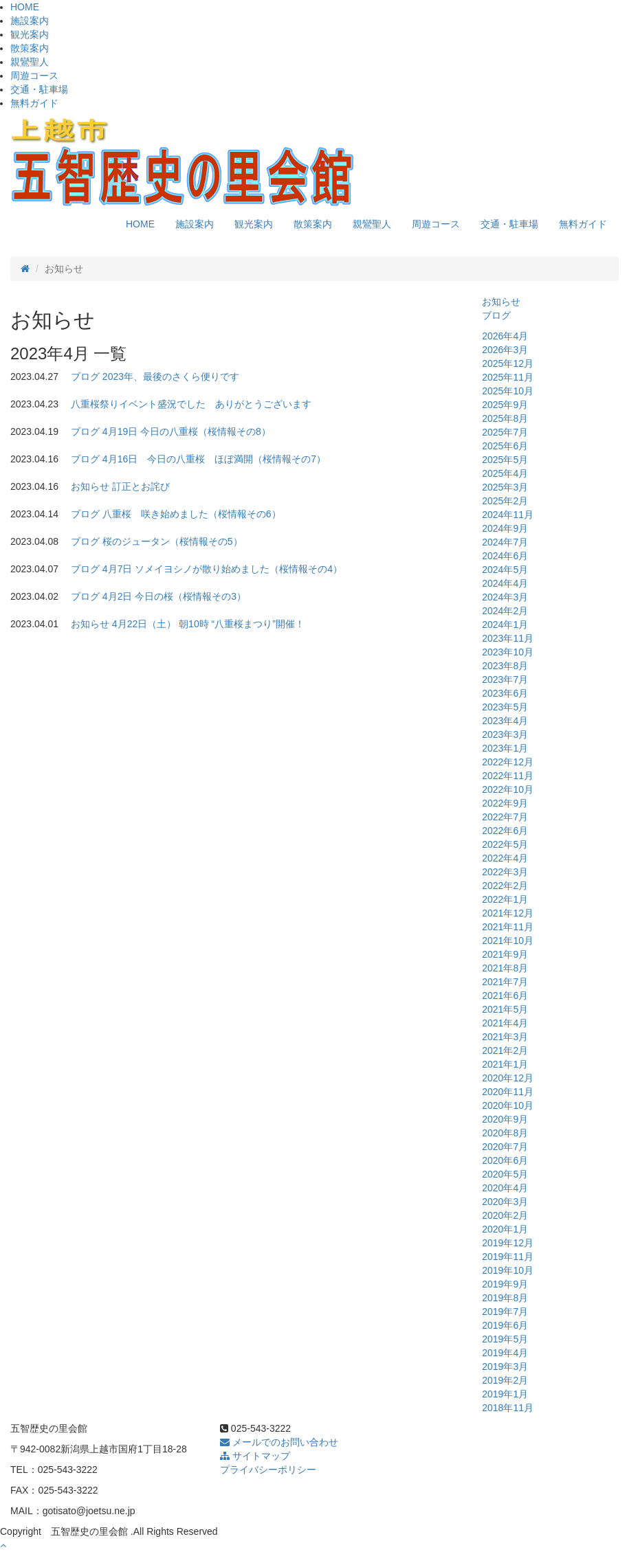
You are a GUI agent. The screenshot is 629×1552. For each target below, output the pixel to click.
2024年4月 (505, 583)
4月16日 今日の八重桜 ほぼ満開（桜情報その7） (214, 458)
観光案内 (29, 34)
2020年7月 (505, 1146)
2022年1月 (505, 899)
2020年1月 (505, 1229)
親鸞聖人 (29, 61)
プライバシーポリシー (268, 1469)
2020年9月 (505, 1119)
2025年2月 (505, 500)
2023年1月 (505, 748)
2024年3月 (505, 597)
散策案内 (29, 48)
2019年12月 (507, 1242)
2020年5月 (505, 1174)
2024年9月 (505, 528)
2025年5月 (505, 459)
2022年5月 (505, 844)
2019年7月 (505, 1311)
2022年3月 (505, 871)
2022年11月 (507, 775)
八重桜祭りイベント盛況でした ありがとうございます (191, 403)
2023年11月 (507, 638)
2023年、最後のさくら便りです (170, 376)
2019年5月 (505, 1339)
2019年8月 (505, 1297)
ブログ (85, 376)
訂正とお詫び (141, 486)
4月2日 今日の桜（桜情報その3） (174, 596)
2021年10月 (507, 940)
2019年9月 (505, 1284)
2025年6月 (505, 445)
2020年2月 (505, 1215)
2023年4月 (505, 720)
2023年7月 (505, 679)
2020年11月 (507, 1091)
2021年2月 (505, 1050)
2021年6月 (505, 995)
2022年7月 (505, 816)
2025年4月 (505, 473)
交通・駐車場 (39, 89)
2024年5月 (505, 569)
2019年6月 (505, 1325)
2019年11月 (507, 1256)
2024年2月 (505, 610)
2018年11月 (507, 1407)
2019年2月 (505, 1380)
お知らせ (90, 486)
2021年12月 (507, 913)
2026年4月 (505, 335)
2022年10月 (507, 789)
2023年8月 (505, 665)
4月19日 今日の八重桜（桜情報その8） (186, 431)
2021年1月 (505, 1064)
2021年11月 (507, 926)
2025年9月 (505, 404)
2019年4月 (505, 1352)
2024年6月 (505, 555)
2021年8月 (505, 968)
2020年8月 (505, 1132)
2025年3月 (505, 487)
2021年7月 (505, 981)
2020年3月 (505, 1201)
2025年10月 (507, 390)
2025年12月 (507, 363)
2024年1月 (505, 624)
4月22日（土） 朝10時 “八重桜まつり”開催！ (208, 623)
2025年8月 (505, 418)
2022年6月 (505, 830)
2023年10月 (507, 651)
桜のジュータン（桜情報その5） (172, 541)
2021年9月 (505, 954)
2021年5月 (505, 1009)
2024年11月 (507, 514)
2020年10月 (507, 1105)
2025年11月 (507, 377)
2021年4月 (505, 1022)
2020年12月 (507, 1077)
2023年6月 (505, 693)
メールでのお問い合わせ (279, 1442)
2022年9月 (505, 803)
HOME (24, 6)
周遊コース (34, 75)
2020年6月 (505, 1160)
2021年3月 (505, 1036)
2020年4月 (505, 1187)
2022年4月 (505, 858)
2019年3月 (505, 1366)
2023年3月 (505, 734)
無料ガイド (34, 103)
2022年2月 (505, 885)
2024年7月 (505, 542)
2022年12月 (507, 761)
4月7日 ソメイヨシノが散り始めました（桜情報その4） (222, 568)
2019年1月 (505, 1393)
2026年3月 (505, 349)
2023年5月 (505, 706)
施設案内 (29, 20)
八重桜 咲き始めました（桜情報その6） (191, 513)
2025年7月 (505, 432)
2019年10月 (507, 1270)
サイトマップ (255, 1455)
